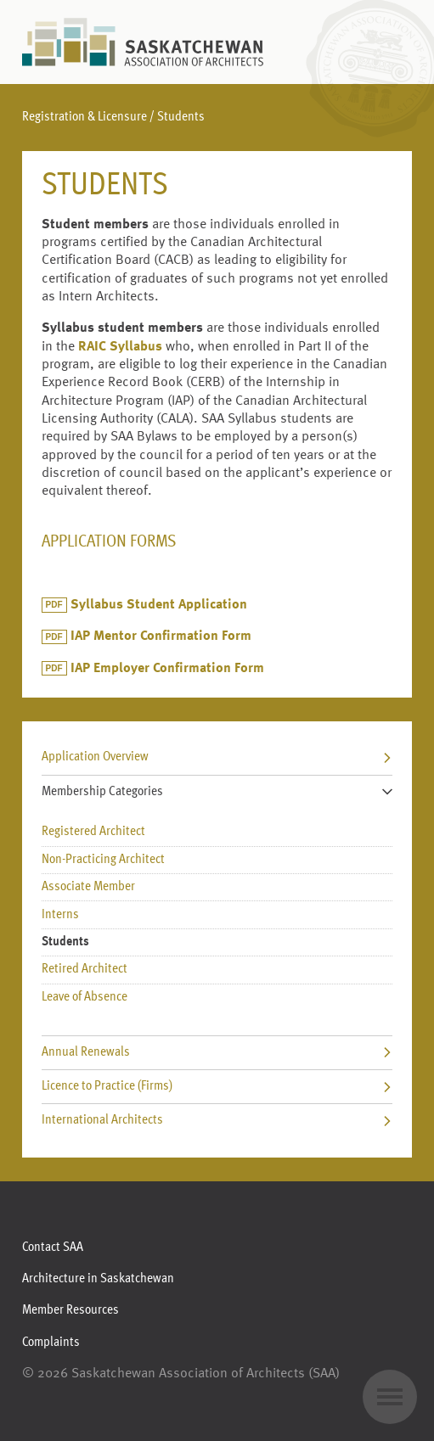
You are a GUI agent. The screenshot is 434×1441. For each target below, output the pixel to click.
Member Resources (70, 1310)
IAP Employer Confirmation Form (167, 669)
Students (65, 942)
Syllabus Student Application (158, 605)
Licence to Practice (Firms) (217, 1086)
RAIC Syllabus (120, 347)
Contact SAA (52, 1247)
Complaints (51, 1342)
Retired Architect (84, 969)
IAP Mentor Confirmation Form (160, 636)
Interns (60, 915)
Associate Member (88, 887)
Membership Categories (217, 792)
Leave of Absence (84, 997)
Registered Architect (93, 831)
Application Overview (217, 757)
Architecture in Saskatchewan (98, 1279)
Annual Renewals (217, 1052)
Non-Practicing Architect (103, 859)
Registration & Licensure (84, 117)
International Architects (217, 1120)
